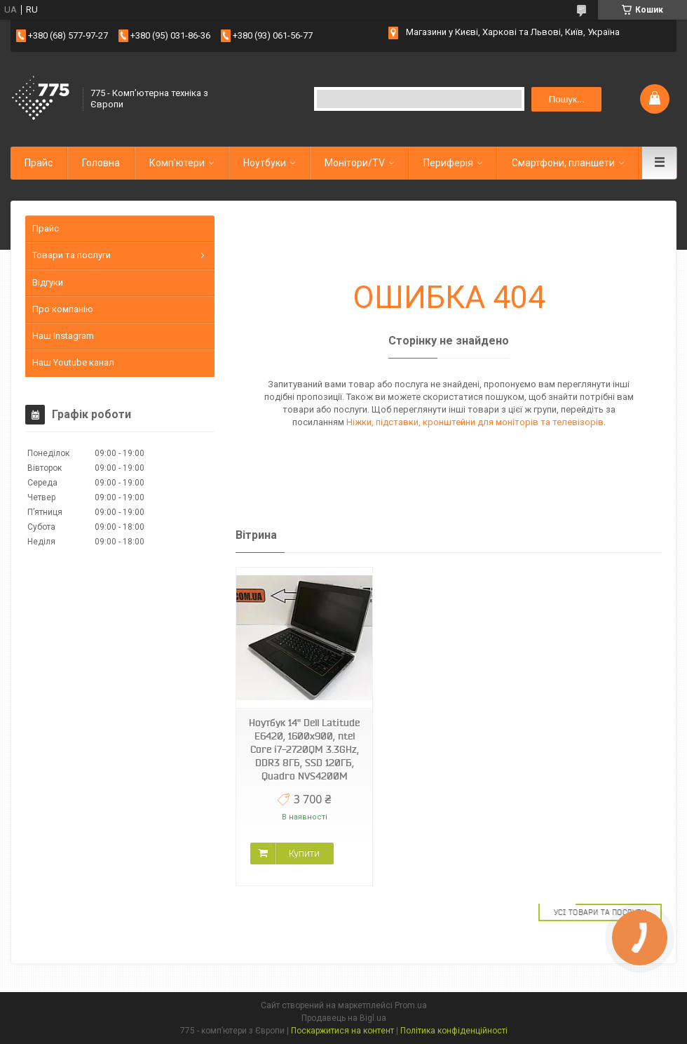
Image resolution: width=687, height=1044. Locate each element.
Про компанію (62, 309)
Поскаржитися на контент (342, 1031)
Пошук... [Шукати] (567, 99)
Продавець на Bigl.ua (343, 1018)
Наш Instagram (63, 335)
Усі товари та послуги (600, 912)
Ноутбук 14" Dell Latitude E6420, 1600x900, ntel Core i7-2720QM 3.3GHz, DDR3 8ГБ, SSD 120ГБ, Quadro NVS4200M (304, 749)
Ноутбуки (264, 162)
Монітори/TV (355, 162)
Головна (101, 162)
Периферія (448, 162)
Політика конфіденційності (454, 1031)
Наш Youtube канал (73, 362)
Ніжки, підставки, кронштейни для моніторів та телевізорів (475, 422)
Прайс (39, 162)
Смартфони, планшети (563, 162)
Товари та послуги (71, 255)
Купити (304, 853)
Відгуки (47, 282)
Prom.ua (411, 1005)
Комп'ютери (177, 162)
